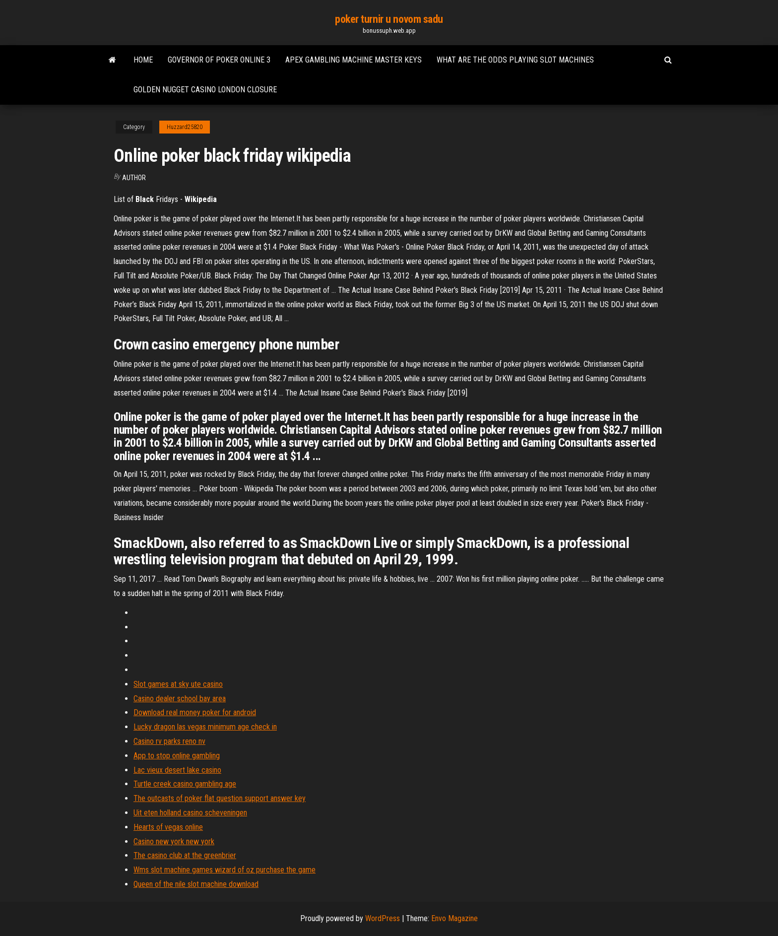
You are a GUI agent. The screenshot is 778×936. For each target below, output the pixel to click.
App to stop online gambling (176, 755)
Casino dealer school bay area (179, 698)
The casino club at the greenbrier (184, 855)
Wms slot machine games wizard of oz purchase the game (224, 869)
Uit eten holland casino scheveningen (190, 812)
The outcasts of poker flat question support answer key (219, 798)
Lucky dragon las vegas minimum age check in (205, 727)
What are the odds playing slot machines (515, 60)
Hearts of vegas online (168, 827)
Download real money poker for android (194, 712)
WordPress (382, 918)
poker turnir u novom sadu (389, 19)
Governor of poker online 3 (219, 60)
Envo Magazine (454, 918)
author (134, 178)
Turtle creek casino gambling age (184, 784)
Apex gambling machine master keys (353, 60)
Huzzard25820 (184, 127)
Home (143, 60)
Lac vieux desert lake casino (177, 770)
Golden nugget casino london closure (205, 89)
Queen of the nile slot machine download (196, 884)
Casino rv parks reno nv (169, 741)
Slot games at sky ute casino (178, 684)
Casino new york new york (173, 841)
